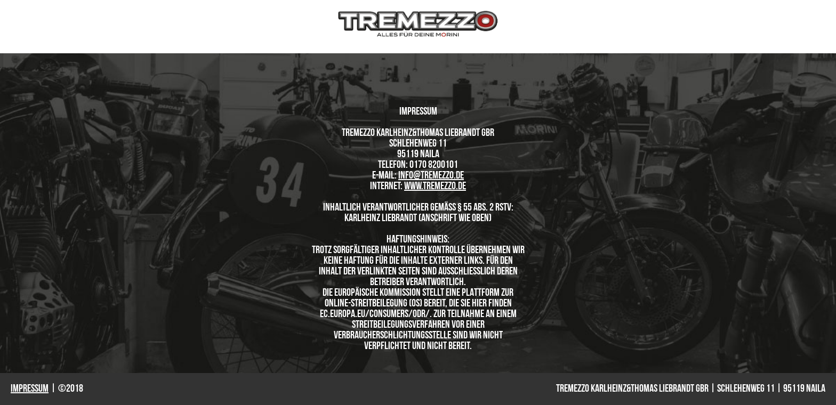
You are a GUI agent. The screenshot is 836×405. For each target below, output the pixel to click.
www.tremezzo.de (435, 186)
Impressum (30, 389)
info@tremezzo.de (431, 176)
